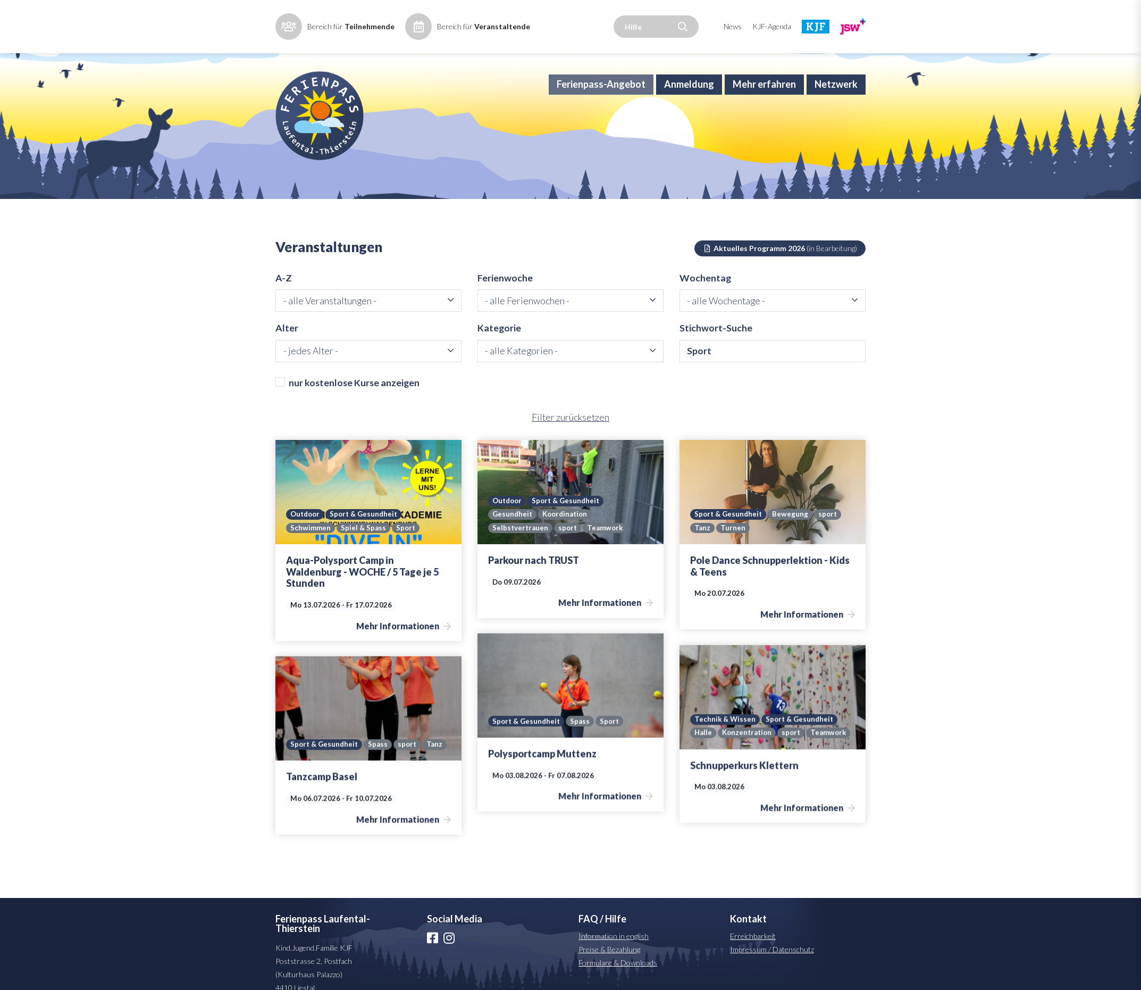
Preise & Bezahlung (609, 964)
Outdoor (306, 530)
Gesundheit (512, 530)
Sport (406, 543)
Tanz (702, 543)
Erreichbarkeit (753, 951)
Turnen (732, 543)
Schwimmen (310, 543)
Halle (703, 734)
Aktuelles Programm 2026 (780, 262)
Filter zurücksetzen (570, 433)
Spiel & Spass (363, 543)
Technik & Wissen (725, 721)
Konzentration (748, 734)
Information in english (613, 951)
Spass (582, 723)
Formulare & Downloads (617, 978)
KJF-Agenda (771, 26)
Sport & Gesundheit (366, 530)
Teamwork (607, 543)
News (733, 26)
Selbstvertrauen (520, 543)
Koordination (567, 530)
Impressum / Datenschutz (772, 964)
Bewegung (792, 530)
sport (569, 543)
